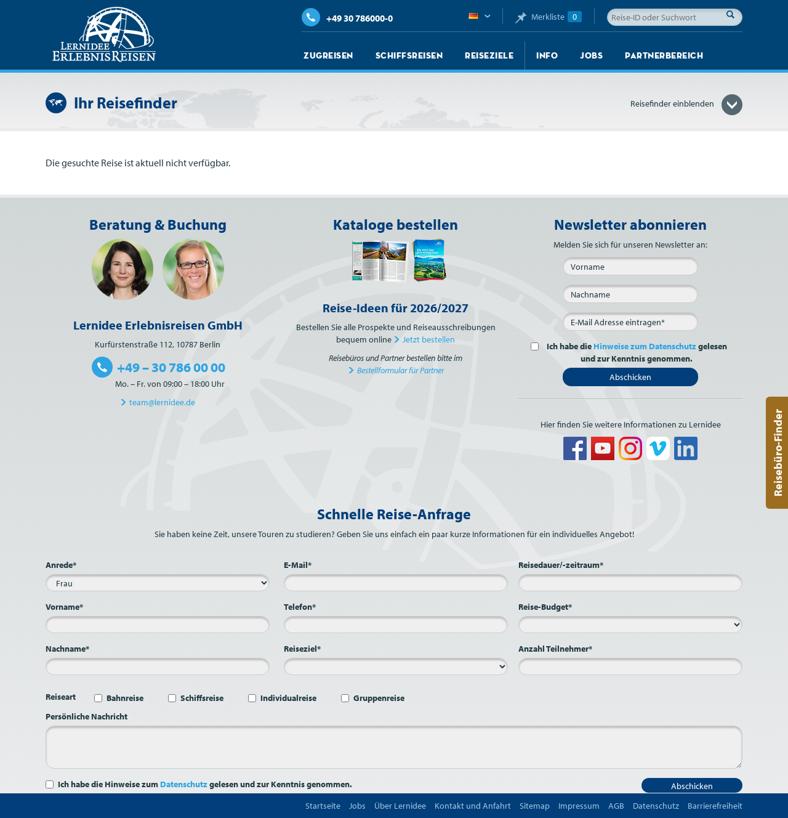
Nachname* (67, 648)
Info (547, 55)
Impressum (579, 805)
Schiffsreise (201, 697)
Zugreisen (328, 55)
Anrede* (61, 564)
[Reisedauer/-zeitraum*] (630, 582)
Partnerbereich (664, 55)
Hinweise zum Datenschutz (644, 346)
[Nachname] (630, 294)
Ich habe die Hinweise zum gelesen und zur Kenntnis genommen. (205, 784)
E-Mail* (298, 564)
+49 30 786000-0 (347, 18)
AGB (616, 805)
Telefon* (300, 606)
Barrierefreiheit (715, 805)
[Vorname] (630, 266)
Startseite (322, 805)
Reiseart (61, 696)
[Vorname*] (158, 624)
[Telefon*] (396, 624)
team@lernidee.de (162, 402)
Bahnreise (125, 697)
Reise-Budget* (545, 606)
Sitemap (535, 805)
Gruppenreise (378, 697)
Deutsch (479, 16)
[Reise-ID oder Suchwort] (674, 17)
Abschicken (630, 377)
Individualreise (288, 697)
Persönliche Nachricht (86, 716)
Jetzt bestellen (429, 339)
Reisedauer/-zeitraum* (560, 564)
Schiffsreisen (409, 55)
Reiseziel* (302, 648)
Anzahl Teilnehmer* (555, 648)
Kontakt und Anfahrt (473, 805)
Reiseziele (489, 55)
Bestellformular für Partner (400, 370)
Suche (734, 14)
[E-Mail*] (630, 321)
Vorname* (64, 606)
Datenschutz (183, 784)
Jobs (591, 55)
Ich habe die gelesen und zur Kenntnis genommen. (635, 352)
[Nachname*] (158, 666)
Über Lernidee (400, 805)
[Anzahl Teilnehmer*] (630, 666)
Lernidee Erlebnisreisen (104, 34)
